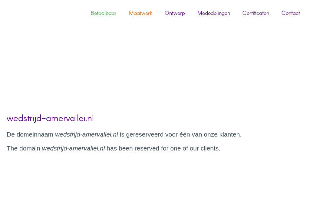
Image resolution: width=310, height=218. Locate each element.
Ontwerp (175, 13)
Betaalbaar (104, 13)
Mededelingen (213, 13)
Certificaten (255, 13)
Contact (291, 13)
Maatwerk (140, 13)
